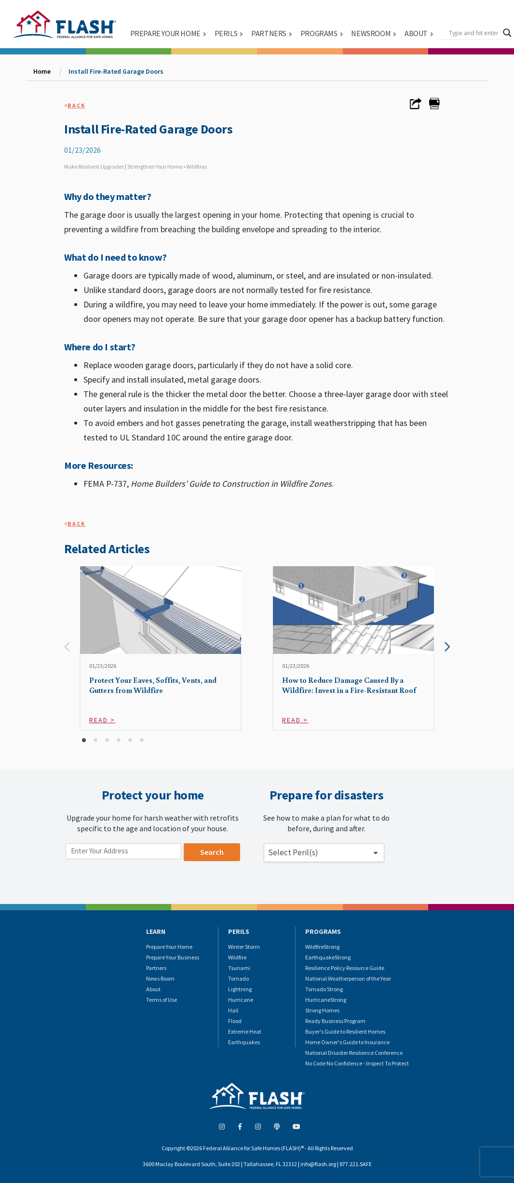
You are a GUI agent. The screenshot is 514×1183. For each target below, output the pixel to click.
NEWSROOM (371, 33)
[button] (84, 740)
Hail (233, 1010)
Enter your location (99, 838)
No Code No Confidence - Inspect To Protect (357, 1063)
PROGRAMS (319, 33)
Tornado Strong (324, 989)
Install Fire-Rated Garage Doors (115, 71)
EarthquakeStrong (328, 957)
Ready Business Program (335, 1020)
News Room (160, 978)
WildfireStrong (322, 946)
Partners (156, 967)
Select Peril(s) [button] (293, 852)
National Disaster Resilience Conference (354, 1052)
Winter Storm (244, 946)
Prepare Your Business (172, 957)
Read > (102, 720)
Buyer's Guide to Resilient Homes (345, 1031)
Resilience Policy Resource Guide (344, 967)
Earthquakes (244, 1042)
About (153, 989)
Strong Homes (322, 1010)
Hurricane (240, 999)
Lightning (240, 989)
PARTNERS (268, 33)
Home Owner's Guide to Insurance (347, 1042)
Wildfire (237, 957)
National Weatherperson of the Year (348, 978)
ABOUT (416, 33)
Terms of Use (161, 999)
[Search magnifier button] (507, 33)
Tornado (238, 978)
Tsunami (239, 967)
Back (76, 105)
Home (42, 71)
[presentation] (66, 647)
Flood (235, 1020)
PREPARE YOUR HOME (165, 33)
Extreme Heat (244, 1031)
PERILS (226, 33)
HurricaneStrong (325, 999)
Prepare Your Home (169, 946)
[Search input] (473, 33)
